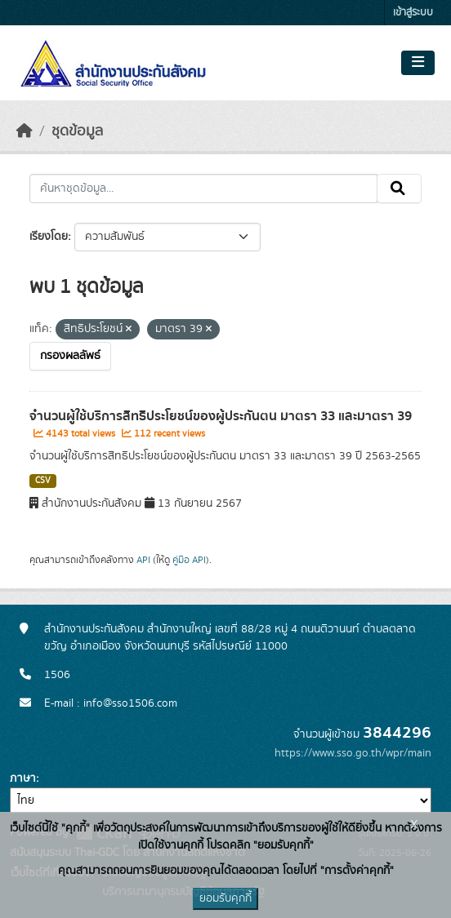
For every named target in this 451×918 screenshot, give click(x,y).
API (143, 559)
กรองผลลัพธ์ (70, 356)
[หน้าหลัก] (24, 131)
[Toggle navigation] (418, 63)
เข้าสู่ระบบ (413, 12)
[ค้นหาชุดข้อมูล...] (203, 188)
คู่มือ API (189, 559)
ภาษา (23, 778)
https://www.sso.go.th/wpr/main (353, 753)
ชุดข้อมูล (77, 131)
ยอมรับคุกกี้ (225, 898)
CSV (43, 480)
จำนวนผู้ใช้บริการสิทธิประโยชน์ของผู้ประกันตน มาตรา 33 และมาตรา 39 (220, 416)
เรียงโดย (48, 236)
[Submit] (399, 188)
